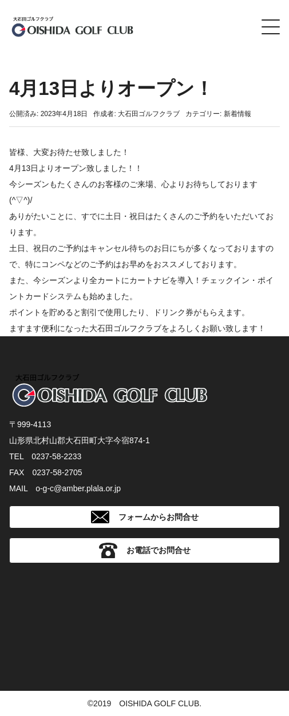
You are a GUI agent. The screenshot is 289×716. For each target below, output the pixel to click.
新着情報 (237, 114)
